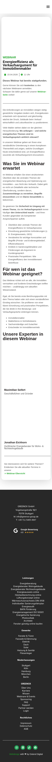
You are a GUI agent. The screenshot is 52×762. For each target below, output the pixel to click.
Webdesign (14, 754)
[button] (48, 6)
